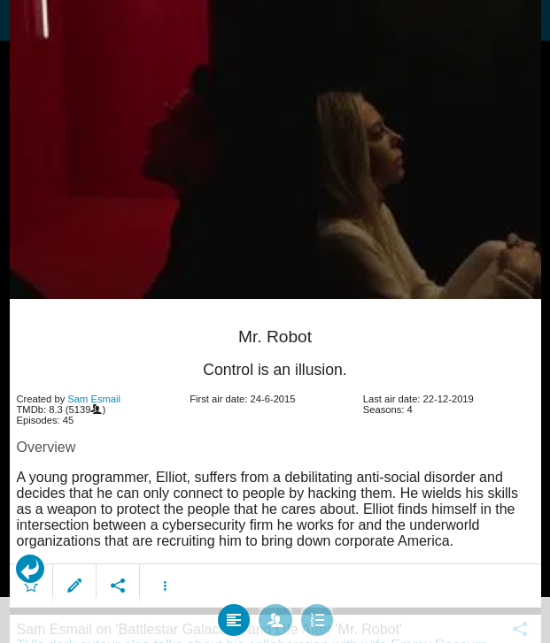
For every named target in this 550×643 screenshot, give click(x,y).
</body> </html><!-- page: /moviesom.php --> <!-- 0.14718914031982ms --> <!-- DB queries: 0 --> (275, 321)
